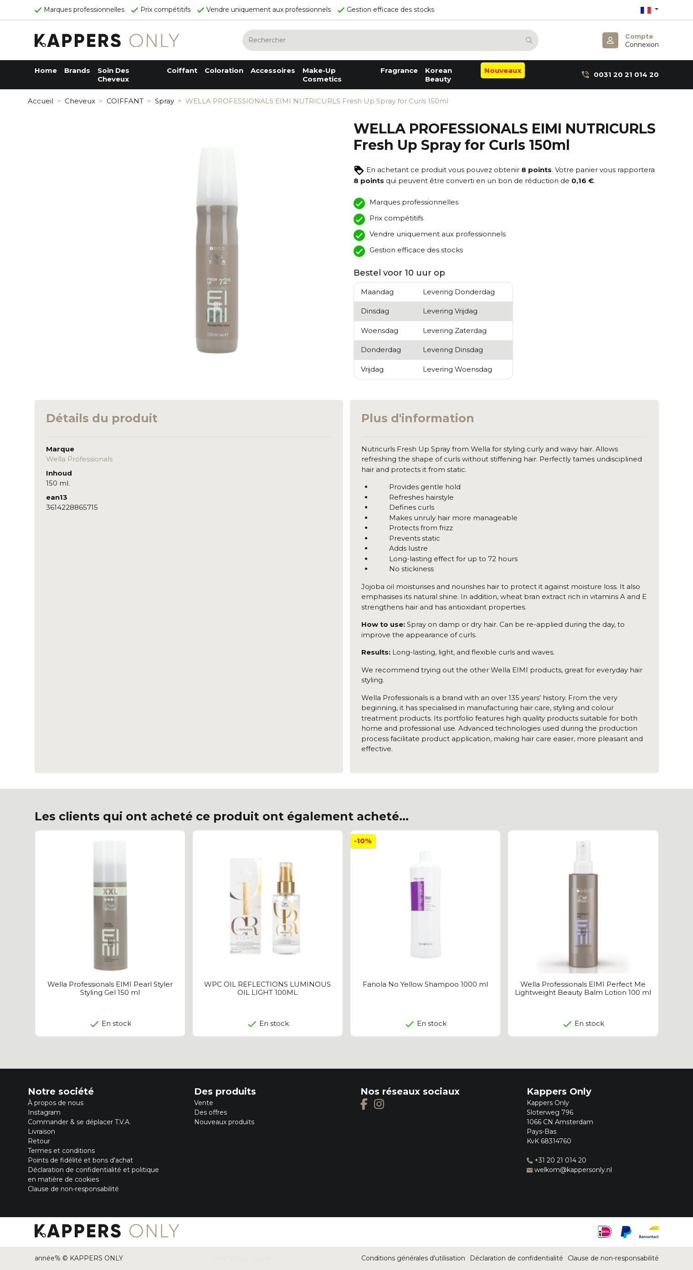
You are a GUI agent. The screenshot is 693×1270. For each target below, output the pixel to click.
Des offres (210, 1112)
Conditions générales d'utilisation (413, 1258)
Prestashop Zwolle (242, 1258)
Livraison (41, 1131)
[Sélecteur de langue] (649, 10)
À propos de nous (55, 1103)
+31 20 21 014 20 (556, 1160)
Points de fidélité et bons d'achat (80, 1160)
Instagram (44, 1112)
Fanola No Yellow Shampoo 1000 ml (425, 984)
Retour (39, 1141)
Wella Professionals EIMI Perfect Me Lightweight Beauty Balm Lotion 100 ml (583, 988)
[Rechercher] (390, 40)
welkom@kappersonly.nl (569, 1170)
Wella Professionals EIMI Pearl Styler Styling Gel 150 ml (110, 988)
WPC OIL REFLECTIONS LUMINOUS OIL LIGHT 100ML (267, 988)
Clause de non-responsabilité (73, 1189)
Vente (203, 1103)
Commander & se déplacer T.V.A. (79, 1122)
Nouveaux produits (224, 1122)
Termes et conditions (61, 1151)
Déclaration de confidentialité (516, 1258)
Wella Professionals (79, 459)
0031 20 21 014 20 (620, 74)
